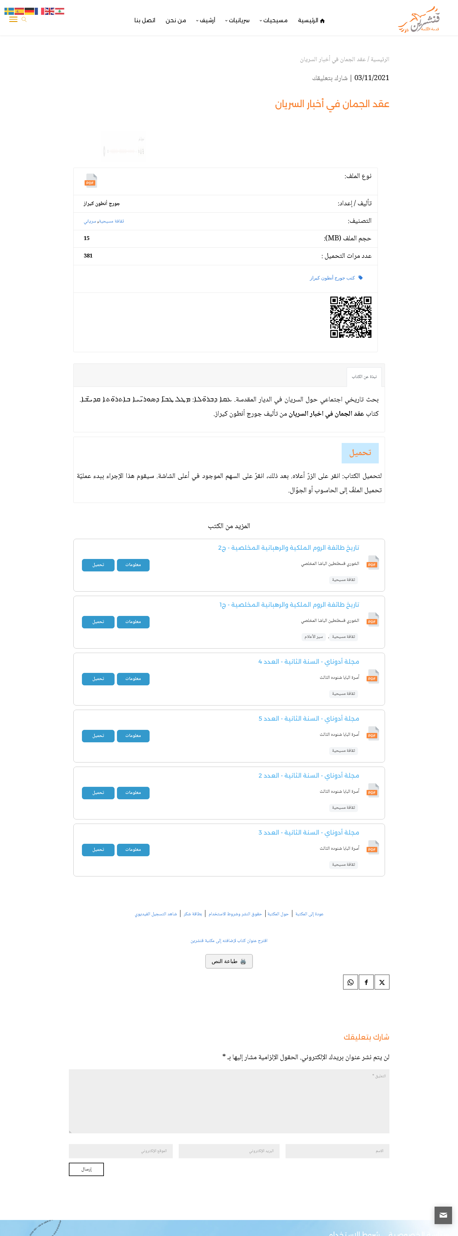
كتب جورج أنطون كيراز (336, 235)
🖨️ (229, 919)
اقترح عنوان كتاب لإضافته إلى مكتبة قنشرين (229, 899)
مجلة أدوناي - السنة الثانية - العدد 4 (308, 619)
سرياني (90, 179)
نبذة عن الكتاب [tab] (364, 335)
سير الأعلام (314, 595)
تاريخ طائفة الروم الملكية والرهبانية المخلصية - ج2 (288, 505)
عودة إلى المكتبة (309, 872)
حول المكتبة (278, 872)
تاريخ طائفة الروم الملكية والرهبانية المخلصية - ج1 (289, 562)
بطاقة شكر (193, 872)
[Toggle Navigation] (13, 20)
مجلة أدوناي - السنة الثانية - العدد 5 (309, 676)
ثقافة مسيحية (111, 179)
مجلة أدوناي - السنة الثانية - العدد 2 (309, 733)
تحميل (360, 411)
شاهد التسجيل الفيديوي (156, 872)
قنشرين (409, 1224)
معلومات (133, 523)
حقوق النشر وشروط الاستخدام (235, 872)
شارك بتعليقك (330, 78)
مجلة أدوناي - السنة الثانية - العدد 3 (309, 790)
